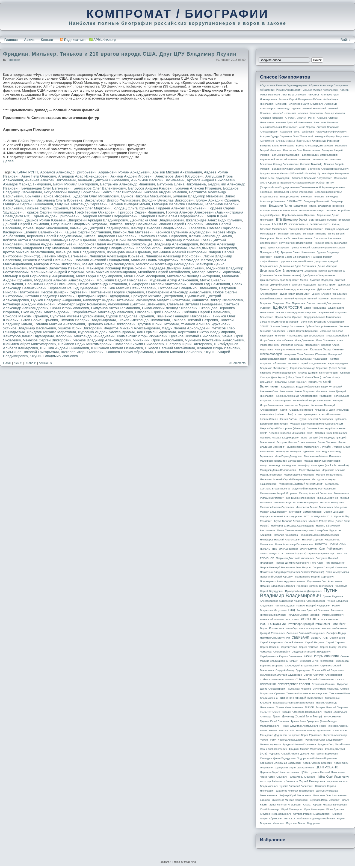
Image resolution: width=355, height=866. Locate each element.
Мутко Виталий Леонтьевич (290, 521)
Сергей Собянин (269, 647)
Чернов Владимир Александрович (102, 340)
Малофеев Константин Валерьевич (281, 460)
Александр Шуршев (289, 108)
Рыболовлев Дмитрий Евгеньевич (136, 304)
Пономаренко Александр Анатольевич (178, 292)
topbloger (13, 59)
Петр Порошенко (335, 562)
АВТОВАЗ (313, 94)
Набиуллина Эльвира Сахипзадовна (292, 525)
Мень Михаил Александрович (111, 272)
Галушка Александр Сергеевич (81, 204)
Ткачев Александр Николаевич (144, 320)
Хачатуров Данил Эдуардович (28, 336)
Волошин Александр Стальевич (317, 210)
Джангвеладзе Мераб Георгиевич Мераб (284, 280)
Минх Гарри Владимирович (99, 276)
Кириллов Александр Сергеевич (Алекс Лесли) (317, 368)
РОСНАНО (292, 619)
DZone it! (30, 363)
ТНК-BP (309, 707)
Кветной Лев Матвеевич (133, 232)
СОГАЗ (340, 679)
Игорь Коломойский (337, 335)
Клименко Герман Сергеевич (162, 236)
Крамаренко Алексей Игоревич (322, 414)
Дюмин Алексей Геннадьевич (329, 294)
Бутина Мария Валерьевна (334, 173)
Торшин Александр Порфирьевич (301, 712)
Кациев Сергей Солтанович (87, 232)
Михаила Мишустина (332, 502)
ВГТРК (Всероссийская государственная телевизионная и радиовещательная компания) (302, 187)
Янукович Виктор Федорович (303, 823)
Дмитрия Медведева (304, 284)
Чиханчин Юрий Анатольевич (158, 340)
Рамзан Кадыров (285, 605)
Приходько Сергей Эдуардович (102, 296)
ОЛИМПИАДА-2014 (271, 553)
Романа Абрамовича (272, 619)
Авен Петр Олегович (39, 176)
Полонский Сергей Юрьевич (276, 576)
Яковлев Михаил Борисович (178, 352)
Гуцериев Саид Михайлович (296, 261)
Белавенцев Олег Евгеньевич (47, 188)
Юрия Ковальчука (313, 809)
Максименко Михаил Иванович (322, 456)
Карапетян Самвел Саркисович (214, 228)
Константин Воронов (297, 405)
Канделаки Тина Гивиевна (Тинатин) (305, 354)
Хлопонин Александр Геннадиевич (85, 336)
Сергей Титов (289, 647)
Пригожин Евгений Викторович (315, 586)
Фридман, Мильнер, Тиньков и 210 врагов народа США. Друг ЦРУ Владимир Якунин (119, 54)
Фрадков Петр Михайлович (334, 744)
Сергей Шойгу (328, 647)
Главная (11, 40)
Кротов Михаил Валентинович (28, 252)
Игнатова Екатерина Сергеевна (305, 335)
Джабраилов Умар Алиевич (319, 275)
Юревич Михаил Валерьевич (330, 804)
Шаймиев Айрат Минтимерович (29, 344)
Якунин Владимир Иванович (54, 356)
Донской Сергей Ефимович (26, 224)
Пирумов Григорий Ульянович (329, 567)
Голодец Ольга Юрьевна (133, 208)
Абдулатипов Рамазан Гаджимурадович (283, 85)
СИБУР (293, 661)
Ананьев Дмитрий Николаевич (103, 180)
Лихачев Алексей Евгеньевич (47, 260)
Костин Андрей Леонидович (296, 409)
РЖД (291, 610)
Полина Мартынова (337, 572)
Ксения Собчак (288, 419)
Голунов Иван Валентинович (296, 243)
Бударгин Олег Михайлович (95, 196)
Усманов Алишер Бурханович (205, 324)
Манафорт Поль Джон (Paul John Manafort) (323, 465)
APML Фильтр (104, 40)
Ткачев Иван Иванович (289, 707)
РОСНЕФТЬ (310, 619)
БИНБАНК (305, 159)
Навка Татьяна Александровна (295, 530)
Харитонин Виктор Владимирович (206, 332)
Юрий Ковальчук (270, 809)
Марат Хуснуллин (309, 470)
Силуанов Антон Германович (115, 308)
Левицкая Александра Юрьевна (117, 256)
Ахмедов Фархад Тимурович (27, 184)
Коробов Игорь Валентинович (162, 248)
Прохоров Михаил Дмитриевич (157, 296)
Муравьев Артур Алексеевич (173, 280)
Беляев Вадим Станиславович (320, 155)
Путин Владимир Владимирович (299, 592)
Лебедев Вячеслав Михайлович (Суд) (291, 433)
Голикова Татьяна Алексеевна (294, 238)
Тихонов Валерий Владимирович (88, 320)
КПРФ (298, 414)
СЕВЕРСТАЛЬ (319, 637)
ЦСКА (304, 772)
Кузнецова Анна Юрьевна (129, 252)
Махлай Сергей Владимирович (291, 479)
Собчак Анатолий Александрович (323, 674)
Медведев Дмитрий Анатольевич (176, 268)
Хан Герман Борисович (156, 332)
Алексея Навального (310, 113)
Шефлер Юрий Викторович (189, 344)
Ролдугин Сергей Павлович (304, 615)
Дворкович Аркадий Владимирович (98, 220)
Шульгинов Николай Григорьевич (31, 352)
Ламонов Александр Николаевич (326, 428)
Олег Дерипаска (288, 549)
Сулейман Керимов (299, 688)
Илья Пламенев (325, 340)
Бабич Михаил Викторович (75, 184)
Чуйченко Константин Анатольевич (214, 340)
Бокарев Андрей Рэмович (165, 192)
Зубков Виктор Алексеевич (322, 326)
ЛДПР (263, 433)
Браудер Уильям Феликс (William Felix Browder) (288, 173)
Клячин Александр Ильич (210, 236)
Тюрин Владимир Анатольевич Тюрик (303, 725)
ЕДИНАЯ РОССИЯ (287, 307)
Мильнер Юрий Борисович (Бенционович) (38, 276)
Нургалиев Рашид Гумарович (72, 288)
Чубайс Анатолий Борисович (296, 786)
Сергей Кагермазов (271, 642)
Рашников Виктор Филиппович (217, 300)
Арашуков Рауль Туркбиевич (297, 131)
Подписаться (72, 40)
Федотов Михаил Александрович (132, 328)
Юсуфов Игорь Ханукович (275, 814)
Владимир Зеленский (316, 201)
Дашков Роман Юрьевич (46, 220)
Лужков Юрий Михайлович (302, 447)
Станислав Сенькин (323, 684)
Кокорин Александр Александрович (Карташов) (304, 396)
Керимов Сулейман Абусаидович (183, 232)
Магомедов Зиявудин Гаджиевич (295, 451)
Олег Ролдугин (308, 549)
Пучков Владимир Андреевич (56, 300)
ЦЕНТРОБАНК (327, 767)
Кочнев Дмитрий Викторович (213, 248)
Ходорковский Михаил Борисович (317, 758)
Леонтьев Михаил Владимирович (279, 437)
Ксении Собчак (269, 419)
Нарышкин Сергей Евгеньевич (50, 284)
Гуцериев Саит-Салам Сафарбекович (171, 216)
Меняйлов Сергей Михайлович (164, 272)
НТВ (274, 549)
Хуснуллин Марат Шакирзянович (294, 767)
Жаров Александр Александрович (296, 312)
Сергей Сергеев (335, 642)
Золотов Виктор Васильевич (132, 224)
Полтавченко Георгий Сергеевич (116, 292)
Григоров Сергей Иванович (141, 212)
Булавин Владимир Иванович (198, 196)
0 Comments (237, 363)
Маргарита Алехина (333, 470)
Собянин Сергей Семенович (206, 312)
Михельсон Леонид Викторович (193, 276)
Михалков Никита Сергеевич (277, 507)
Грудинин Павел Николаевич (298, 252)
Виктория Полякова (312, 196)
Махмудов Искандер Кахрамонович (117, 268)
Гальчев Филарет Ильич (130, 204)
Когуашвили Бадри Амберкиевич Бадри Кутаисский (311, 386)
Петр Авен (316, 562)
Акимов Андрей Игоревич (132, 176)
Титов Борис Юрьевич (39, 320)
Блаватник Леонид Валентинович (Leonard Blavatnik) (291, 164)
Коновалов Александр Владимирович (102, 248)
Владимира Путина (305, 206)
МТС (306, 516)
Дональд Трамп (327, 284)
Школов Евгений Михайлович (170, 348)
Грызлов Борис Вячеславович (291, 256)
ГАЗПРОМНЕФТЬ (320, 224)
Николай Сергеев (312, 539)
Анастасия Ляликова (326, 122)
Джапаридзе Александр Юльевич (214, 220)
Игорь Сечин (267, 340)
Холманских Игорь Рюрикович (142, 336)
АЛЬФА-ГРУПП (25, 172)
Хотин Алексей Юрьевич (317, 763)
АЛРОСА (290, 117)
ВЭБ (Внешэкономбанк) (322, 219)
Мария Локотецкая (271, 474)
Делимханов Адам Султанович (297, 266)
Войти (346, 40)
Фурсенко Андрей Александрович (106, 332)
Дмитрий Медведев (321, 280)
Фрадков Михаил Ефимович (299, 744)
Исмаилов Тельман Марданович (300, 345)
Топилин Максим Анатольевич (59, 324)
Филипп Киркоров (270, 744)
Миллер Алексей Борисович (216, 272)
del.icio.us (45, 363)
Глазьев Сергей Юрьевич (46, 208)
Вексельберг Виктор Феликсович (112, 200)
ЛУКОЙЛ (326, 447)
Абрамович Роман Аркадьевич (124, 172)
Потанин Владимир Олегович (49, 296)
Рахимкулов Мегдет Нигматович (163, 300)
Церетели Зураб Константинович (279, 772)
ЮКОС (307, 804)
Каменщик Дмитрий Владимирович (99, 228)
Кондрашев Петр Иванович (46, 248)
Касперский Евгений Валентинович (33, 232)
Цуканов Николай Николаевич (194, 336)
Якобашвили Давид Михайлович (316, 818)
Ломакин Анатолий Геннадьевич (102, 260)
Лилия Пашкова (327, 442)
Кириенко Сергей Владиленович (54, 236)
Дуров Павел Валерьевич (295, 294)
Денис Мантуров (327, 266)
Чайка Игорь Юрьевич (302, 776)
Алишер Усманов (334, 113)
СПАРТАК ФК (268, 684)
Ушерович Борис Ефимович (305, 735)
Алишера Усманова (271, 117)
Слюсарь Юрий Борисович (158, 312)
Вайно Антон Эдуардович (275, 178)
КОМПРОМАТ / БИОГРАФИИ (177, 13)
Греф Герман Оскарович (96, 212)
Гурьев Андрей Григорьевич (55, 216)
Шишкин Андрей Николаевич (64, 348)
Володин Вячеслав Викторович (168, 200)
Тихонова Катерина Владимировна (293, 702)
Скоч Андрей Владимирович (302, 665)
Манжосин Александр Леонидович (165, 264)
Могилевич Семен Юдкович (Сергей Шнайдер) (316, 511)
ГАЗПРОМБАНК (298, 224)
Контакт (47, 40)
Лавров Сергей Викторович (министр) (282, 428)
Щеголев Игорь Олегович (82, 352)
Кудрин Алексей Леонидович (316, 419)
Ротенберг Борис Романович (81, 304)
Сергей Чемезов (308, 647)
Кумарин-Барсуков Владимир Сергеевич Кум (316, 423)
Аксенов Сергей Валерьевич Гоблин (300, 99)
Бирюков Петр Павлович (326, 159)
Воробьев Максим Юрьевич (298, 215)
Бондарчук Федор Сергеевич (289, 168)
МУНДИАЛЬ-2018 (321, 516)
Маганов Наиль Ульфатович (154, 260)
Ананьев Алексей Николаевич (50, 180)
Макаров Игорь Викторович (57, 264)
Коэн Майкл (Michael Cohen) (276, 414)
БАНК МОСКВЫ (285, 141)
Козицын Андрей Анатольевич (50, 244)
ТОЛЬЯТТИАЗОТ (270, 712)
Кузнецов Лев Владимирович (80, 252)
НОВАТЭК (321, 544)
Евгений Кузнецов (295, 298)
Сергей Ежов (337, 637)
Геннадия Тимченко (314, 233)
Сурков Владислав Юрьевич (130, 316)
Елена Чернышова (315, 307)
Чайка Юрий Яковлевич (332, 776)
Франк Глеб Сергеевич (273, 749)
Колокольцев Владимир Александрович (164, 244)
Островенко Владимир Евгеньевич (187, 288)
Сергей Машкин (294, 642)
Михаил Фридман (307, 502)
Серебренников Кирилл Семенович (281, 656)
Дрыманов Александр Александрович (293, 289)
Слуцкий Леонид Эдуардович (293, 670)
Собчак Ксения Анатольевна (277, 679)
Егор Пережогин (295, 303)
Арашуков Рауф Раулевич (331, 131)
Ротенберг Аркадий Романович (29, 304)
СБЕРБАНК (300, 637)
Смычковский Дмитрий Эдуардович (281, 674)
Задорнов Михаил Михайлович (322, 317)
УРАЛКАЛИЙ (286, 730)
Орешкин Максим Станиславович (128, 288)
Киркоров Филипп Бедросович (278, 372)
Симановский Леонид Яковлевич (169, 308)
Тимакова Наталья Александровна (306, 693)
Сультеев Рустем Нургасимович (77, 316)
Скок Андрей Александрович (45, 312)
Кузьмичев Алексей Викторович (180, 252)
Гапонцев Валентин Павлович (177, 204)
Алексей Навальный (314, 108)
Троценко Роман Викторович (111, 324)
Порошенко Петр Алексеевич (324, 581)
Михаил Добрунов (327, 498)
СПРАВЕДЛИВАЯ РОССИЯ (293, 684)
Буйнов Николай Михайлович (146, 196)
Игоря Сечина (285, 340)
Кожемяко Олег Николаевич (276, 391)
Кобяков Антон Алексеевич (26, 240)
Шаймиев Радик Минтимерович (84, 344)
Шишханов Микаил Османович (117, 348)
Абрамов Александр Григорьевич (68, 172)
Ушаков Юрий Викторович (80, 328)
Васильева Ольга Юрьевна (59, 200)
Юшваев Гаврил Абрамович (129, 352)
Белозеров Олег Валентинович (99, 188)
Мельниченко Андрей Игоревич (57, 272)
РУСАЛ (326, 628)
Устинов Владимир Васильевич (29, 328)
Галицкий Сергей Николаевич (28, 204)
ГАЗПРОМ (280, 224)
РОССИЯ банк (329, 619)
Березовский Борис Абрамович (278, 159)
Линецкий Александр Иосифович (173, 256)
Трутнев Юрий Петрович (158, 324)
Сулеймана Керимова (325, 688)
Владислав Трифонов (331, 206)
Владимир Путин (280, 205)
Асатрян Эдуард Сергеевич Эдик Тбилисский (286, 136)
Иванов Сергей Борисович (181, 224)
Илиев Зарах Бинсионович (45, 228)
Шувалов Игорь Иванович (218, 348)
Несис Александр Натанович (102, 284)
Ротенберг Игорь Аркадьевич (303, 628)
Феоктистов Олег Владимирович (324, 739)
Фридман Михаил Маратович (51, 332)
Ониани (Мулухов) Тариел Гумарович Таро (310, 553)
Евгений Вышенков (271, 298)
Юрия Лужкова (335, 809)
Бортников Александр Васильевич (328, 168)
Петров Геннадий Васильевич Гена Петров (285, 567)
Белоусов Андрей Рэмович (150, 188)
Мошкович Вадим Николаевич (121, 280)
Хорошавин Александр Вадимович (280, 763)
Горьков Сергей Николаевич (49, 212)
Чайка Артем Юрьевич (273, 776)
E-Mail (7, 363)
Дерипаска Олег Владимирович (157, 220)
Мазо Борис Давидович (288, 456)
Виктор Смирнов (289, 196)
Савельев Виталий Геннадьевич (194, 304)
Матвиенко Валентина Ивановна (56, 268)
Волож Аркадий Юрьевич (217, 200)
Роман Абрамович (333, 615)
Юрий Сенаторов (291, 809)
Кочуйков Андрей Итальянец (331, 409)
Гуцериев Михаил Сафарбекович (109, 216)
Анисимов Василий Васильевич (158, 180)
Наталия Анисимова (286, 535)
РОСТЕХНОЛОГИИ (273, 624)
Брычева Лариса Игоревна (47, 196)
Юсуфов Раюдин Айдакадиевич (311, 814)
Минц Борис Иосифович (144, 276)
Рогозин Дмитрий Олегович (313, 610)
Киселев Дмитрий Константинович (317, 372)
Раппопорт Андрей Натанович (108, 300)
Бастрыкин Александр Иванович (127, 184)
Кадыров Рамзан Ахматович (291, 349)
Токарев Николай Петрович (195, 320)
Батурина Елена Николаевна (181, 184)
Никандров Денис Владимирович (319, 535)
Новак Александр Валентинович (294, 544)
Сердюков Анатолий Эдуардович (311, 651)
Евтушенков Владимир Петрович (79, 224)
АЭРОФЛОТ (267, 141)
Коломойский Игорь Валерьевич (312, 400)
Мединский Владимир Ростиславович (314, 488)
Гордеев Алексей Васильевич (181, 208)
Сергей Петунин (314, 642)
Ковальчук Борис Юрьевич (73, 240)
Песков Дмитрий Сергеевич (64, 292)
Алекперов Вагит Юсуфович (179, 176)
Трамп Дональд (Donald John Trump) (297, 716)
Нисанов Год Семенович (209, 284)
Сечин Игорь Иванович (69, 308)
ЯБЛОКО (289, 818)
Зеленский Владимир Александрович (323, 321)
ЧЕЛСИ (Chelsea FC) (272, 781)
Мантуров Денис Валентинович (278, 470)
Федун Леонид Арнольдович (186, 328)
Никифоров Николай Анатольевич (158, 284)
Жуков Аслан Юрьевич (288, 317)
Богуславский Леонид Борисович (71, 192)
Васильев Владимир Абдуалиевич (312, 178)
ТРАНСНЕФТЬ (332, 716)
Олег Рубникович (331, 548)
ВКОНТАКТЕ (294, 201)
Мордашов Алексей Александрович (64, 280)
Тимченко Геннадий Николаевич (183, 316)
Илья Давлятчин (304, 340)
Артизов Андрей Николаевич (211, 180)
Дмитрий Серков (280, 284)
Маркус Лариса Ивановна (299, 474)
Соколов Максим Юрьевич (25, 316)
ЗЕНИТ (264, 326)
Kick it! (18, 363)
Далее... (10, 161)
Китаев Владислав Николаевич (110, 236)
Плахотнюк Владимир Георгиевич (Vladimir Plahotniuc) (292, 572)
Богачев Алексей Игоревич (198, 188)
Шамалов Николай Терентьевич (295, 790)
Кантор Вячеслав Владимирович (159, 228)
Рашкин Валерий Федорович (313, 605)
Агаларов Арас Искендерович (83, 176)
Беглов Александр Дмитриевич (314, 145)
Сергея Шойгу (281, 651)
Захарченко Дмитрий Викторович (279, 321)
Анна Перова (307, 127)
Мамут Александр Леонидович (108, 264)
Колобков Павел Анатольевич (103, 244)
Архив (29, 40)
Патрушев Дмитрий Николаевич (294, 558)
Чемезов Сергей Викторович (47, 340)
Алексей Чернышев (284, 113)
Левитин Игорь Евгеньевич (65, 256)
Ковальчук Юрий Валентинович (124, 240)
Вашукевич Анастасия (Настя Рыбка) (302, 182)
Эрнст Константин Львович (285, 804)
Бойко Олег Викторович (122, 192)
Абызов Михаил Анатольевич (177, 172)
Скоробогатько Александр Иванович (102, 312)
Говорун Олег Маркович (90, 208)
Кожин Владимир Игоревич (176, 240)
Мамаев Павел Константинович (322, 460)
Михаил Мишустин (284, 502)
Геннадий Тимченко (289, 233)
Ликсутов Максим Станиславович (296, 442)
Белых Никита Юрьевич (286, 155)
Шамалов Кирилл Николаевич (139, 344)
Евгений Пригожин (318, 298)
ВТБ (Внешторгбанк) (291, 219)
